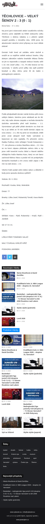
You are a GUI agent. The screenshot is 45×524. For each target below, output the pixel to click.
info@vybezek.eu (29, 512)
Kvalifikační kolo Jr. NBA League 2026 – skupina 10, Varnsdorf (33, 352)
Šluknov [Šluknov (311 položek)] (34, 462)
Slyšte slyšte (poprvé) (32, 432)
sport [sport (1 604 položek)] (34, 458)
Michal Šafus (6, 26)
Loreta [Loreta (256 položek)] (24, 454)
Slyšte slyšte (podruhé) (26, 308)
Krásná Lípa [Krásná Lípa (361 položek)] (15, 454)
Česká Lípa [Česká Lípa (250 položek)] (24, 462)
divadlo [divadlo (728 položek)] (13, 450)
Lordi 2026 (21, 318)
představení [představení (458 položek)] (17, 458)
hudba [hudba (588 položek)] (28, 450)
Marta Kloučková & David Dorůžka (15, 481)
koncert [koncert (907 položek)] (5, 454)
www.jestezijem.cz (22, 520)
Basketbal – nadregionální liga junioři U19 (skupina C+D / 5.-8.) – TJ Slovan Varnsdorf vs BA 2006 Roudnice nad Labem (21, 493)
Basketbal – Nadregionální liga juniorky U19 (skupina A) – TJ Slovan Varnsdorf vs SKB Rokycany (33, 408)
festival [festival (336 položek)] (21, 450)
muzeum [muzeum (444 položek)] (32, 454)
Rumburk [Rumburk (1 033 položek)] (27, 458)
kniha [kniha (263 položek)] (35, 450)
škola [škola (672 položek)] (4, 466)
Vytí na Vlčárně (8, 432)
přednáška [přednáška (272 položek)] (6, 458)
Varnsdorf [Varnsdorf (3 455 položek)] (6, 462)
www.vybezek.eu (16, 512)
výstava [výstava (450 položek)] (15, 462)
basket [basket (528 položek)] (5, 450)
